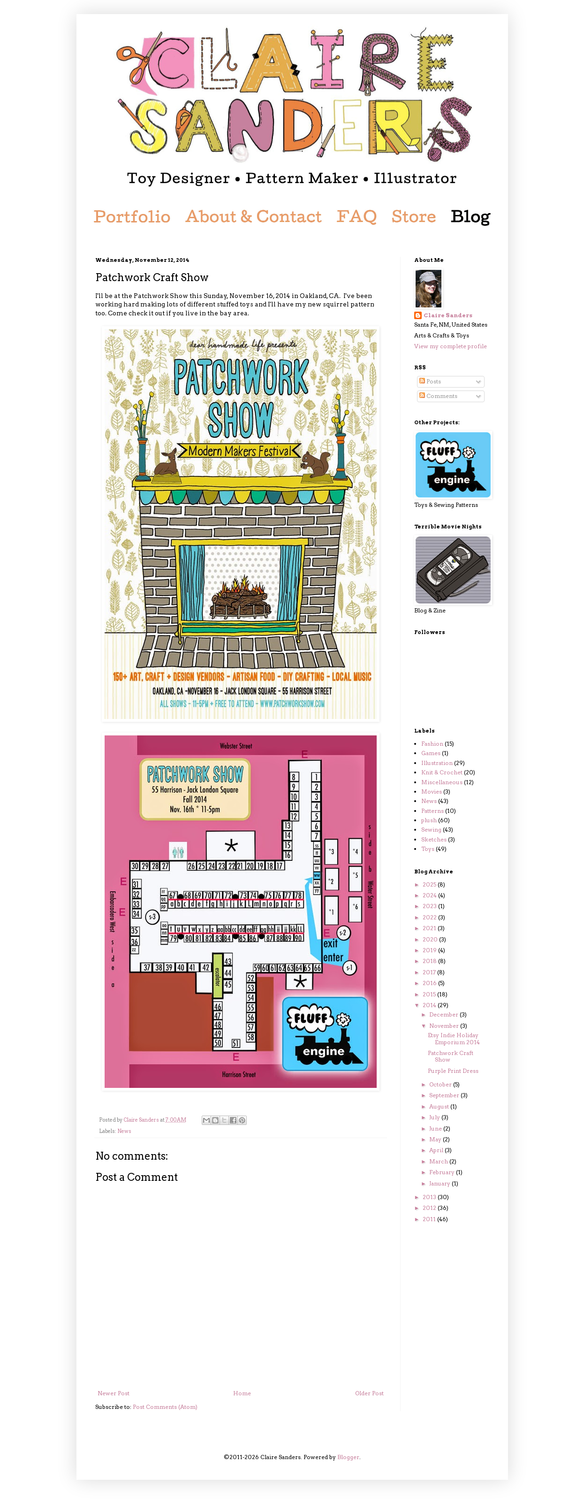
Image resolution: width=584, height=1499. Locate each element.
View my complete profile (450, 346)
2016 (430, 983)
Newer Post (113, 1393)
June (436, 1128)
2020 (431, 939)
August (439, 1106)
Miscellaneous (442, 782)
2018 (430, 960)
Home (242, 1393)
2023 (430, 906)
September (445, 1095)
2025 (430, 884)
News (124, 1131)
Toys (427, 848)
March (439, 1161)
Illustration (437, 762)
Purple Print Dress (453, 1070)
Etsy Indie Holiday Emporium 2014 (454, 1038)
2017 (430, 972)
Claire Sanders (448, 315)
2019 (430, 950)
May (436, 1139)
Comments (438, 395)
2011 (430, 1219)
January (440, 1183)
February (442, 1172)
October (441, 1084)
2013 (430, 1197)
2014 (430, 1005)
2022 (430, 917)
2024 (430, 895)
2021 (430, 928)
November (444, 1025)
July (435, 1117)
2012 (430, 1207)
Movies (431, 791)
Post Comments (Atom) (165, 1406)
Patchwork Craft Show (450, 1056)
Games (430, 753)
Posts (430, 381)
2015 (430, 994)
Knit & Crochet (442, 772)
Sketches (434, 839)
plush (429, 820)
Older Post (369, 1393)
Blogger (348, 1457)
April (437, 1150)
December (444, 1014)
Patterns (432, 810)
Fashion (432, 743)
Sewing (431, 829)
